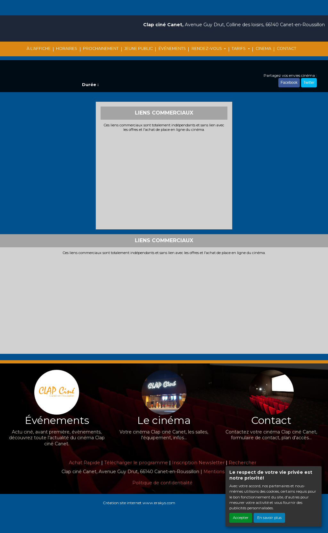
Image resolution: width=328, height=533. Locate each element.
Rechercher (242, 462)
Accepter (241, 517)
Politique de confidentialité (162, 483)
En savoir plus (269, 517)
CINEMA (263, 48)
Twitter (309, 82)
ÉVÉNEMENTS (172, 48)
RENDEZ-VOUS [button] (207, 48)
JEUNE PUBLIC (138, 48)
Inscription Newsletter (198, 462)
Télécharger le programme (136, 462)
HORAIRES (66, 48)
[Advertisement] (164, 180)
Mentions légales (222, 471)
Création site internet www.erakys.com (139, 502)
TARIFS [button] (239, 48)
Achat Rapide (84, 462)
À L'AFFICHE (39, 48)
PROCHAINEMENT (101, 48)
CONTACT (286, 48)
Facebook (289, 82)
